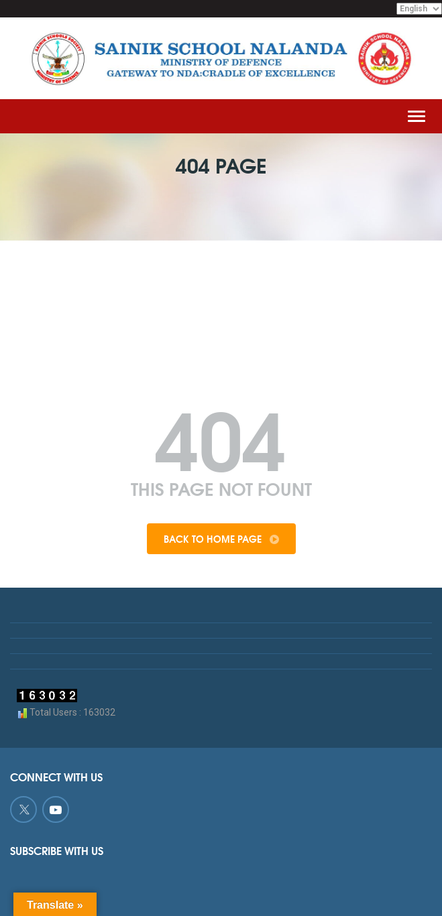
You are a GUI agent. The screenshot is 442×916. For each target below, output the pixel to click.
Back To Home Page (221, 538)
